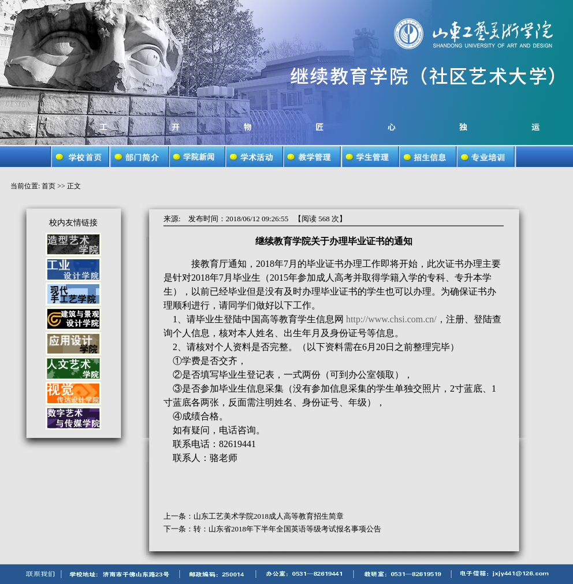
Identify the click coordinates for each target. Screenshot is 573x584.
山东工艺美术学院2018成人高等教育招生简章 (269, 516)
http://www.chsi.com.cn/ (391, 319)
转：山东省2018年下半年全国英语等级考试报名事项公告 (287, 529)
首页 (48, 186)
